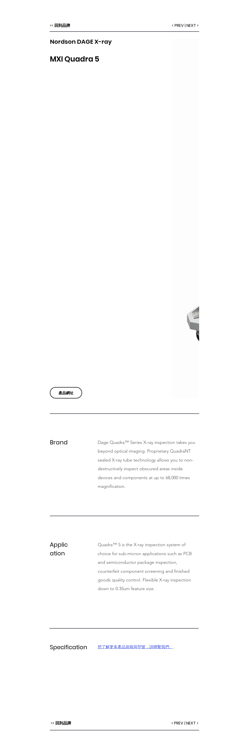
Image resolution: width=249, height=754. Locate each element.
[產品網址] (66, 392)
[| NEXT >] (191, 25)
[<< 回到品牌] (60, 25)
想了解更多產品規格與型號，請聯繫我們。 (135, 647)
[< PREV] (177, 25)
